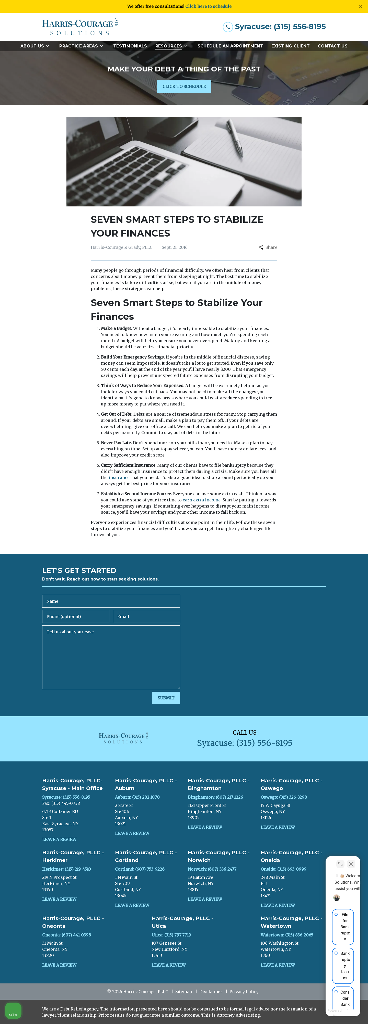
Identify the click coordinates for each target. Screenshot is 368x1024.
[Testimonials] (130, 46)
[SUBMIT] (166, 698)
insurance (119, 477)
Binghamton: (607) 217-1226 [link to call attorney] (215, 797)
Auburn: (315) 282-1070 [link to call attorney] (137, 797)
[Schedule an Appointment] (230, 46)
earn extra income (202, 499)
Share (268, 247)
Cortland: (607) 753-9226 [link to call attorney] (140, 869)
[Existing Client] (290, 46)
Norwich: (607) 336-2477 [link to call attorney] (212, 869)
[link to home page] (80, 27)
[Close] (360, 6)
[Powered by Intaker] (324, 1013)
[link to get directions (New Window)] (74, 820)
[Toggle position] (340, 861)
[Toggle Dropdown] (49, 46)
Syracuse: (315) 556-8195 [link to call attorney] (66, 797)
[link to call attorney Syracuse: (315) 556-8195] (274, 26)
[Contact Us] (333, 46)
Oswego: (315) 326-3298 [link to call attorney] (284, 797)
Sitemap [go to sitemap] (183, 991)
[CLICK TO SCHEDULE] (184, 86)
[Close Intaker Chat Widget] (351, 861)
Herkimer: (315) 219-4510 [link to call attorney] (66, 869)
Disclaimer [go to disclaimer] (210, 991)
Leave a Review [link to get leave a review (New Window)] (59, 839)
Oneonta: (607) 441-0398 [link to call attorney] (66, 934)
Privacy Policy (244, 991)
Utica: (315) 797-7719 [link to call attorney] (171, 934)
